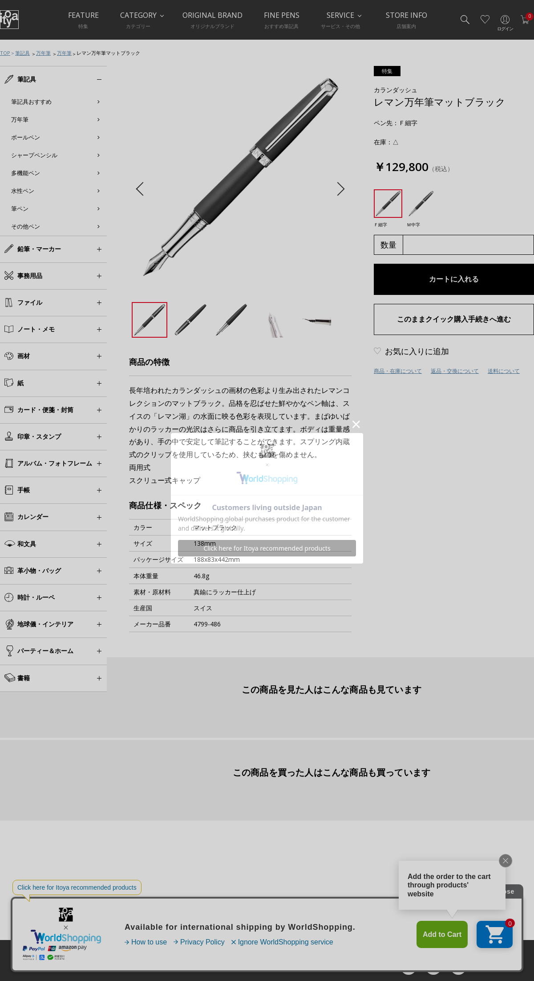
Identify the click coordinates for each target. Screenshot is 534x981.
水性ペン (22, 191)
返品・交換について (455, 371)
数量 (388, 244)
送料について (504, 371)
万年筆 (43, 52)
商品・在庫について (398, 371)
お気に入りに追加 (417, 351)
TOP (5, 52)
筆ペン (19, 208)
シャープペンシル (34, 155)
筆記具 (22, 52)
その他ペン (25, 226)
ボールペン (25, 137)
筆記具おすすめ (31, 102)
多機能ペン (25, 173)
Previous (143, 189)
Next (337, 189)
